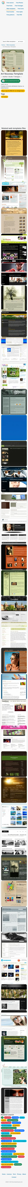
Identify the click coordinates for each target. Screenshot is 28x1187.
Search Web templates (9, 41)
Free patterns (10, 15)
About (24, 1174)
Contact (14, 1177)
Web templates (11, 8)
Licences (9, 1174)
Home (3, 45)
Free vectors (10, 2)
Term (14, 1174)
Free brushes (10, 12)
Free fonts (9, 5)
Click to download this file (10, 81)
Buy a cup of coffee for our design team (13, 91)
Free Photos (19, 2)
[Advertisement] (14, 28)
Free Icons (21, 8)
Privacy (19, 1174)
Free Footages (19, 5)
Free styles (20, 12)
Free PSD (19, 15)
